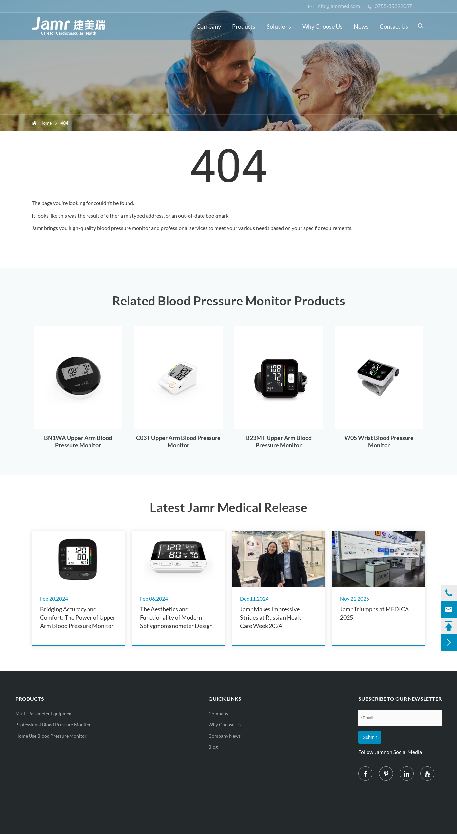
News (361, 26)
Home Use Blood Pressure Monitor (51, 736)
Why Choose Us (322, 26)
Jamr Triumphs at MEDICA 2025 (374, 613)
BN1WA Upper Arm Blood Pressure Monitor (78, 441)
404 (64, 123)
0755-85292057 (390, 6)
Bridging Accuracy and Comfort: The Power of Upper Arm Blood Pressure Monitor (77, 617)
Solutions (279, 26)
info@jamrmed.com (334, 6)
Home (45, 123)
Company (208, 26)
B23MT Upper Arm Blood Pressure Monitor (279, 441)
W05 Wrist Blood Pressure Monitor (379, 441)
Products (243, 26)
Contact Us (394, 26)
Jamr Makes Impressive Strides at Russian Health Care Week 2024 (272, 617)
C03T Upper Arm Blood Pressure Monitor (178, 441)
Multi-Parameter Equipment (44, 713)
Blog (213, 747)
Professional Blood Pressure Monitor (53, 724)
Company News (225, 736)
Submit (370, 737)
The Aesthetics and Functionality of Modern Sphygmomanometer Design (176, 617)
